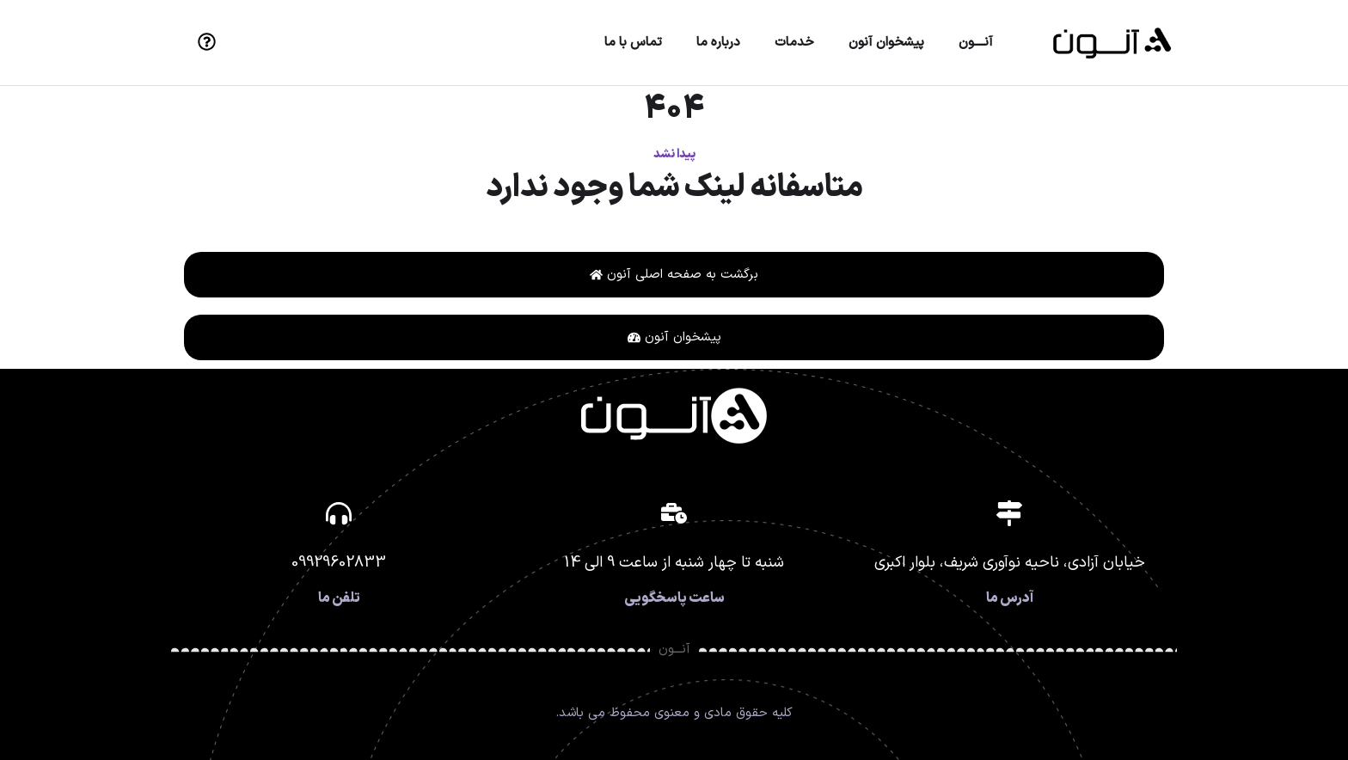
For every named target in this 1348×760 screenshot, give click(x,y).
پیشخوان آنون (886, 42)
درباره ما (718, 42)
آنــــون (976, 42)
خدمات (794, 42)
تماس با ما (633, 42)
